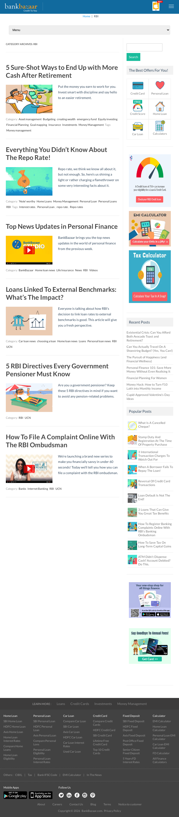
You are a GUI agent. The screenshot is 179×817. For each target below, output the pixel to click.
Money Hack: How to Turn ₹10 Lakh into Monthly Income (147, 386)
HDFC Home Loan (14, 726)
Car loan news (27, 341)
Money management (18, 130)
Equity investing (107, 119)
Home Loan (160, 114)
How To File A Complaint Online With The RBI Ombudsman (60, 441)
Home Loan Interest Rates (11, 739)
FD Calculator (161, 753)
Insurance (54, 125)
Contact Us (76, 804)
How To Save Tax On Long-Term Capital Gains (154, 544)
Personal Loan (88, 201)
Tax (30, 775)
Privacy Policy (112, 811)
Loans (82, 341)
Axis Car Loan (71, 732)
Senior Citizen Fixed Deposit (131, 751)
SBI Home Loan (12, 721)
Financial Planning (17, 125)
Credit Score (137, 114)
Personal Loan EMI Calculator (164, 737)
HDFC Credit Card (104, 730)
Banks (22, 488)
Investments (69, 125)
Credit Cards (79, 704)
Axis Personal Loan (44, 735)
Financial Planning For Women (147, 378)
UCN (9, 347)
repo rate (62, 207)
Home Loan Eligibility (10, 756)
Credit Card (138, 93)
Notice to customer (130, 804)
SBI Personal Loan (44, 721)
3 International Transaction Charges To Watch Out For (154, 455)
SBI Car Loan (71, 726)
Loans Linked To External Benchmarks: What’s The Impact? (61, 293)
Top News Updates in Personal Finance (62, 226)
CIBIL (18, 775)
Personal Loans (107, 201)
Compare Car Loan (74, 721)
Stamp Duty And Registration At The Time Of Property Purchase (155, 440)
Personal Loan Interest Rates (42, 760)
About (41, 804)
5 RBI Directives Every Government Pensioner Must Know (57, 370)
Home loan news (45, 270)
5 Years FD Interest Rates (131, 760)
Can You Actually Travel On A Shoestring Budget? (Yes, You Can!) (150, 348)
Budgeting (49, 119)
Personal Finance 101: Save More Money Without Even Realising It (149, 369)
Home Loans (44, 201)
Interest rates (27, 207)
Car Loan (137, 134)
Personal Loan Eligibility (42, 751)
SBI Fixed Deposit (133, 721)
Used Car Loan (72, 751)
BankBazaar (26, 270)
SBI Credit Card (102, 735)
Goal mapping (38, 125)
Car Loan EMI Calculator (161, 746)
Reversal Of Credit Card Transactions (154, 483)
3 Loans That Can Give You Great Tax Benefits (153, 511)
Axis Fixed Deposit (134, 735)
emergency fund (87, 119)
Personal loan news (99, 341)
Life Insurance (65, 270)
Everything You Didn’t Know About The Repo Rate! (56, 153)
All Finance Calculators (160, 760)
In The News (94, 775)
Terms (107, 804)
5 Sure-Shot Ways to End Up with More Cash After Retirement (62, 71)
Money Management (91, 125)
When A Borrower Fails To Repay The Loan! (155, 468)
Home (86, 16)
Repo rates (76, 207)
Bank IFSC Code (47, 775)
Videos (93, 270)
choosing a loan (46, 341)
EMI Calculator (162, 721)
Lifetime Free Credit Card (101, 742)
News (78, 270)
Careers (57, 804)
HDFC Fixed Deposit (130, 728)
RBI (8, 207)
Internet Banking (38, 488)
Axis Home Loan (13, 732)
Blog (93, 804)
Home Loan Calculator (160, 728)
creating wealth (66, 119)
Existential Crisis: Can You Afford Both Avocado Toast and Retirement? (148, 336)
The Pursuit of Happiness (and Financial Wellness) (146, 359)
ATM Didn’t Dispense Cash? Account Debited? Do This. (154, 560)
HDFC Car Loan (72, 737)
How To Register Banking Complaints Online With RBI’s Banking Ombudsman (155, 529)
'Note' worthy (27, 201)
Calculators (160, 133)
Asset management (30, 119)
